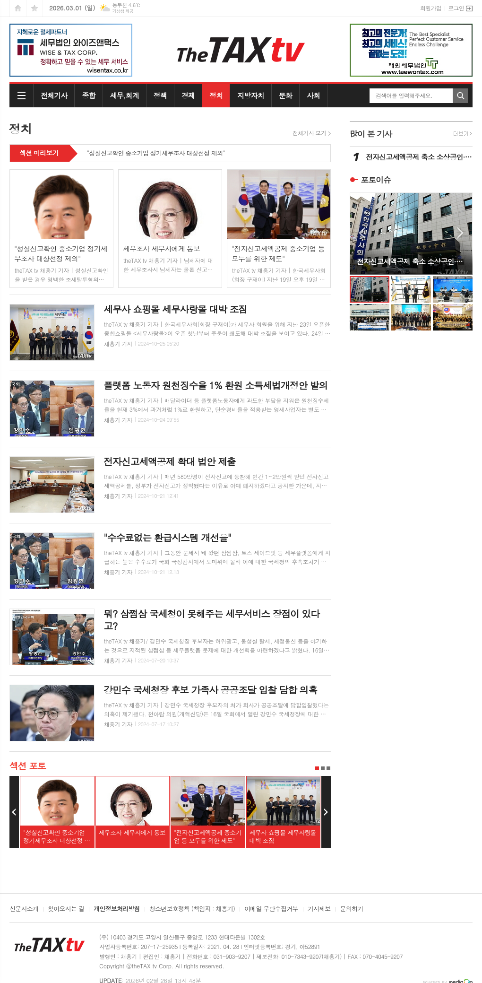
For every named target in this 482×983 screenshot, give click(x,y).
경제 (188, 95)
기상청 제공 (122, 11)
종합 (88, 95)
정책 (160, 95)
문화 (285, 95)
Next (326, 812)
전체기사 (54, 95)
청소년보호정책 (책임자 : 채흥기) (192, 909)
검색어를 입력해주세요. (404, 95)
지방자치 (250, 95)
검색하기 (460, 95)
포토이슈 (376, 179)
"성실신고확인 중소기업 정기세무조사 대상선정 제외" (156, 153)
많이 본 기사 (371, 133)
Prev (14, 812)
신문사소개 (23, 909)
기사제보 (319, 909)
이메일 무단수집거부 (271, 909)
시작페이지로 (18, 8)
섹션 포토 (27, 765)
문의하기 (351, 909)
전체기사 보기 (309, 133)
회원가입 (430, 8)
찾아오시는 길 (66, 909)
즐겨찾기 (34, 8)
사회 (313, 95)
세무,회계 (124, 95)
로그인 (456, 8)
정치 (216, 95)
